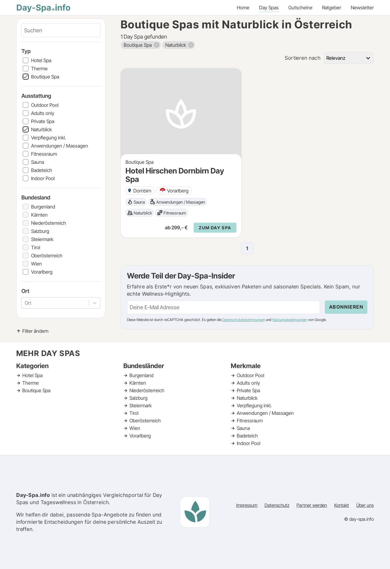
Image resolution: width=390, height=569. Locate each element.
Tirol (35, 247)
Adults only (42, 113)
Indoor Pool (43, 178)
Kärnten (39, 215)
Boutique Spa (45, 77)
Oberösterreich (46, 256)
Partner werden (311, 505)
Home (243, 8)
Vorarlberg (41, 272)
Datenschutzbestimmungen (243, 319)
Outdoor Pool (45, 105)
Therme (39, 68)
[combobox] (25, 303)
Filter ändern (35, 331)
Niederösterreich (48, 223)
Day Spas (269, 8)
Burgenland (43, 207)
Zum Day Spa (215, 227)
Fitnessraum (44, 154)
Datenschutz (277, 505)
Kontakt (341, 505)
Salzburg (40, 231)
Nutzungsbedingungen (289, 319)
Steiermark (42, 239)
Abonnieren (346, 307)
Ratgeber (331, 8)
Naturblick (41, 129)
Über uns (365, 505)
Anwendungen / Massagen (59, 146)
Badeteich (41, 170)
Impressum (246, 505)
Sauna (37, 162)
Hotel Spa (41, 60)
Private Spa (42, 121)
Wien (36, 264)
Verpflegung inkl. (48, 138)
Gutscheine (300, 8)
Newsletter (362, 8)
